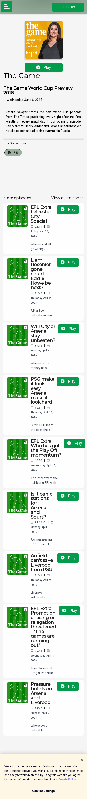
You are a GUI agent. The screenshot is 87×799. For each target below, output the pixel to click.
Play (43, 67)
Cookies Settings (43, 793)
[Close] (82, 763)
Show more (16, 143)
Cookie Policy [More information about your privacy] (67, 782)
